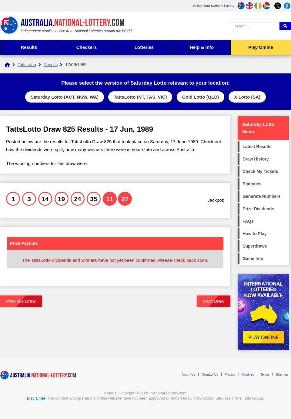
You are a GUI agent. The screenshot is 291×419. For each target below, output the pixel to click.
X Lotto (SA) (247, 97)
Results (29, 47)
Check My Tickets (260, 171)
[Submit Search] (285, 26)
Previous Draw (21, 301)
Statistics (251, 183)
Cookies (248, 374)
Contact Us (210, 374)
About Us (188, 374)
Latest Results (257, 146)
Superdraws (254, 246)
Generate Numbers (261, 196)
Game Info (252, 258)
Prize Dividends (258, 208)
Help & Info (202, 47)
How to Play (254, 233)
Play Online (260, 47)
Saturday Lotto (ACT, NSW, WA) (65, 97)
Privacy (230, 374)
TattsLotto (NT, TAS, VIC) (140, 97)
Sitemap (282, 374)
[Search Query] (255, 26)
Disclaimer (36, 398)
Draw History (255, 159)
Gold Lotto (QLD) (200, 97)
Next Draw (213, 301)
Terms (264, 374)
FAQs (248, 221)
